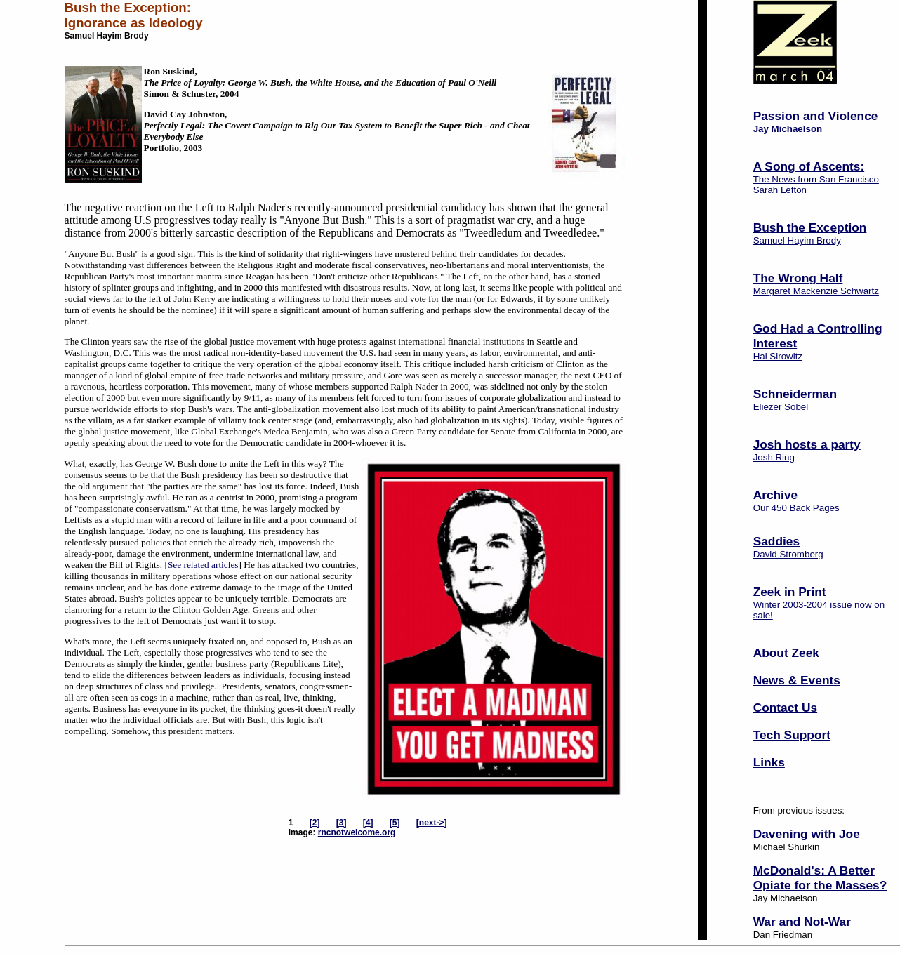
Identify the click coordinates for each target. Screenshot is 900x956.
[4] (368, 823)
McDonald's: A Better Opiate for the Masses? (820, 877)
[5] (395, 823)
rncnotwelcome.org (357, 832)
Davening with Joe (806, 834)
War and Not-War (802, 922)
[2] (315, 823)
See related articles (203, 564)
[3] (341, 823)
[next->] (431, 823)
